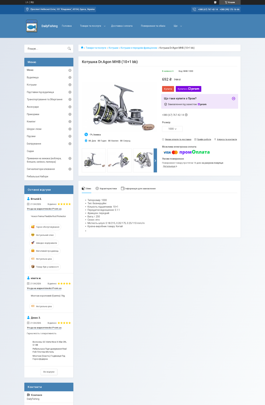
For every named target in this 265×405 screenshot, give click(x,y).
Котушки (113, 47)
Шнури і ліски (34, 129)
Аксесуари (33, 106)
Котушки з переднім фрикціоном (139, 47)
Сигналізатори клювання (41, 169)
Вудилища (33, 77)
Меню (30, 70)
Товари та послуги (90, 26)
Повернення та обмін (153, 26)
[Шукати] (69, 49)
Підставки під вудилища (40, 92)
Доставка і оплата (121, 26)
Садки (30, 151)
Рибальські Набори (37, 176)
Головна (67, 26)
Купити (168, 89)
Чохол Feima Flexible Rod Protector (48, 216)
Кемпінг (31, 121)
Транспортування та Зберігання (44, 99)
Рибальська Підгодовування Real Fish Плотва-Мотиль (50, 350)
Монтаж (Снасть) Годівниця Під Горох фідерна (49, 357)
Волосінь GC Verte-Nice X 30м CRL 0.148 (50, 343)
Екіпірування (34, 143)
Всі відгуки (48, 372)
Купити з (188, 88)
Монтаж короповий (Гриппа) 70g (48, 295)
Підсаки (31, 136)
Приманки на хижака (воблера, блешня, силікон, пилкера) (44, 160)
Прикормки (33, 114)
